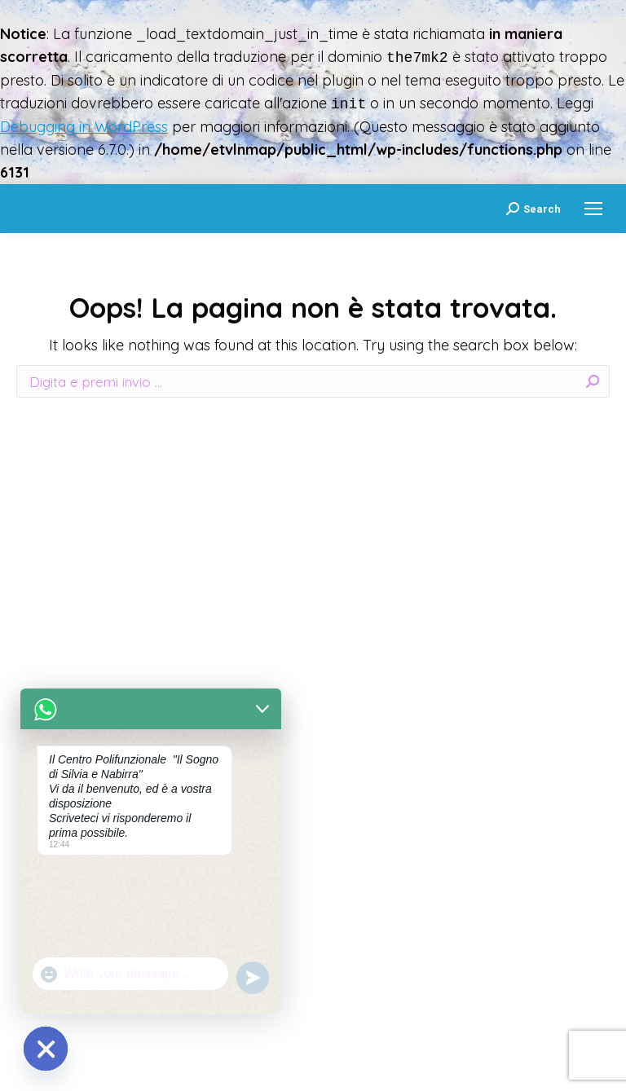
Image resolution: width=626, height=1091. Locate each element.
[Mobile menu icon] (593, 208)
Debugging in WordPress (84, 126)
